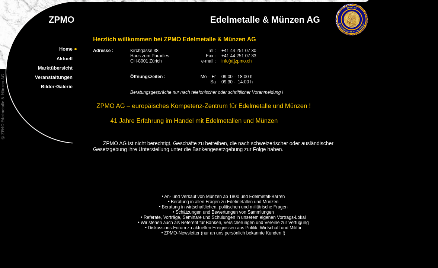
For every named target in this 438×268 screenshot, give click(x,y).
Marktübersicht (55, 68)
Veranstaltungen (54, 77)
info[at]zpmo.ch (236, 61)
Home (66, 49)
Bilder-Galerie (57, 86)
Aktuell (65, 58)
